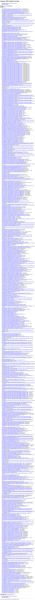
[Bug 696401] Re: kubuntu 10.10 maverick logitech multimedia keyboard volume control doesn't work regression (18, 23)
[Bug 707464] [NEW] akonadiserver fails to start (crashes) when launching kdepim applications (16, 444)
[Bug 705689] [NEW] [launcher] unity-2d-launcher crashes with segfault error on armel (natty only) (16, 400)
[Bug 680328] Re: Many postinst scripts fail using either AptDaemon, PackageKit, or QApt (15, 388)
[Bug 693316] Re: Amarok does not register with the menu (10, 238)
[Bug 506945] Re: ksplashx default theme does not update (10, 257)
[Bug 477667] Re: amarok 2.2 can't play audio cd (9, 282)
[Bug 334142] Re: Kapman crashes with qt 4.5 (9, 181)
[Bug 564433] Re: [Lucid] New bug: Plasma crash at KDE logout (11, 536)
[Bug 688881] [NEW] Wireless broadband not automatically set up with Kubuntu (14, 274)
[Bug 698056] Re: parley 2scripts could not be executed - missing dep (12, 110)
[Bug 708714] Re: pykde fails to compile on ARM (9, 503)
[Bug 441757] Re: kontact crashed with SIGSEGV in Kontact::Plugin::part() (13, 352)
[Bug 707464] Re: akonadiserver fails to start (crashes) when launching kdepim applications (15, 445)
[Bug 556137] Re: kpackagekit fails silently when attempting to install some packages (14, 128)
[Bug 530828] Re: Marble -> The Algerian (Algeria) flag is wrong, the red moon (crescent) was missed (17, 85)
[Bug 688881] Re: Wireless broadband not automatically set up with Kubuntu (13, 275)
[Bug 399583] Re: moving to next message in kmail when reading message (13, 373)
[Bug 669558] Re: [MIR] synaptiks (7, 360)
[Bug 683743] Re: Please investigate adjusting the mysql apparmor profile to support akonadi (15, 246)
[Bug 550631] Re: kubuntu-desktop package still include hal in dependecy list (13, 178)
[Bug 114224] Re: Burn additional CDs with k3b (9, 254)
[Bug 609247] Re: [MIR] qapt (6, 244)
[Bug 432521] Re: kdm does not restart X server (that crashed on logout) (12, 450)
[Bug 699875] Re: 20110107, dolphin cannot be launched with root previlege (13, 129)
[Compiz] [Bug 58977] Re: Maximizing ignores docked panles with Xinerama (13, 576)
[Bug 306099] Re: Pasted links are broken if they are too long (11, 207)
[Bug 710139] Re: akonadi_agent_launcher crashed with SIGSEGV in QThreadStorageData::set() (16, 560)
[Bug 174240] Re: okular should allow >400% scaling (10, 186)
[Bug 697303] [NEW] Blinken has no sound (8, 59)
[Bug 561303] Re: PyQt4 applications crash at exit (9, 302)
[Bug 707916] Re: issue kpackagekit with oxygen (9, 475)
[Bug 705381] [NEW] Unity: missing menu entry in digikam (11, 334)
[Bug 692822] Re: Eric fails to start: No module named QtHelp (11, 403)
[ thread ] (9, 3)
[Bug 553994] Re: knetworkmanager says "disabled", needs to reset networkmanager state (15, 279)
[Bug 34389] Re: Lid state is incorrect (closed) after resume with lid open (12, 250)
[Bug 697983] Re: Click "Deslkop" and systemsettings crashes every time (12, 115)
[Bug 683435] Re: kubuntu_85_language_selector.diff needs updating (12, 397)
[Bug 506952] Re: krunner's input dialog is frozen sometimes (11, 184)
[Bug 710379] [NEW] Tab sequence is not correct (9, 570)
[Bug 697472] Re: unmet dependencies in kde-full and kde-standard (12, 183)
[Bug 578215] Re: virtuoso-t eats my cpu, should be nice (10, 177)
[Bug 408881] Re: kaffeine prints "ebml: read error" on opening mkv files (12, 152)
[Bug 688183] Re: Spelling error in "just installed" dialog (10, 308)
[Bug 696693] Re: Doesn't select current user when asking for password (12, 34)
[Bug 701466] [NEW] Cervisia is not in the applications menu (11, 221)
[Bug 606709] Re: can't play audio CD (7, 188)
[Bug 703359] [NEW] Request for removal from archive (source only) (12, 286)
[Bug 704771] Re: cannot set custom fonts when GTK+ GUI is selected (12, 318)
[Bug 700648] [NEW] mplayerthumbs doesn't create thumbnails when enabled (13, 162)
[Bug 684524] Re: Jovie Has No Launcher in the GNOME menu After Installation (14, 578)
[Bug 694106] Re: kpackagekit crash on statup (9, 36)
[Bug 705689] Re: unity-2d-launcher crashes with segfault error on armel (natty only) (14, 430)
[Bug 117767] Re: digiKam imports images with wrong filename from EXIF (13, 494)
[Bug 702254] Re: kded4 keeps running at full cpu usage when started (12, 256)
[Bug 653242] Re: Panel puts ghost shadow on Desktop (10, 241)
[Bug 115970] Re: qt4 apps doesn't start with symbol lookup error (11, 354)
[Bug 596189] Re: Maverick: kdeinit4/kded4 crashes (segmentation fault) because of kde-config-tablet (17, 556)
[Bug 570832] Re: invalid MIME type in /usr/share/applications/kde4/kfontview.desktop (15, 185)
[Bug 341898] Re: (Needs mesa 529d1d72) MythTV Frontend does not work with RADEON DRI (16, 434)
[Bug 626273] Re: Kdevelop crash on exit (8, 264)
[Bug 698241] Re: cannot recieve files (7, 201)
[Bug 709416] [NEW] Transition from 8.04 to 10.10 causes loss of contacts (13, 525)
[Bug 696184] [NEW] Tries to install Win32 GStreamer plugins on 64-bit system (13, 11)
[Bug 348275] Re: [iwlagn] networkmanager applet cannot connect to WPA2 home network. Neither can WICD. (18, 380)
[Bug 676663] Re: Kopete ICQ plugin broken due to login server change (12, 127)
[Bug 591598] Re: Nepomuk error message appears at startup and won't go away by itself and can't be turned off (18, 331)
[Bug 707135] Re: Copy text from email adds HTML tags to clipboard (12, 429)
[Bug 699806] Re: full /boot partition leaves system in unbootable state (12, 124)
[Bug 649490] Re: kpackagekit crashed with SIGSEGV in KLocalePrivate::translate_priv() (15, 537)
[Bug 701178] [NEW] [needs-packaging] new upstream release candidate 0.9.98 (13, 190)
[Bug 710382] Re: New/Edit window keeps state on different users (11, 573)
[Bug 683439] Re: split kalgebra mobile (8, 230)
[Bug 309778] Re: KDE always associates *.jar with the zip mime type (12, 272)
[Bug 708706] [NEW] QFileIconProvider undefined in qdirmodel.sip (12, 499)
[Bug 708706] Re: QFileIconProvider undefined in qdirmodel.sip (11, 500)
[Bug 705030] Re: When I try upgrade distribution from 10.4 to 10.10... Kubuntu (13, 321)
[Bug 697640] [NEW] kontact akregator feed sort (9, 88)
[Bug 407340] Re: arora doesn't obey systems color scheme (10, 583)
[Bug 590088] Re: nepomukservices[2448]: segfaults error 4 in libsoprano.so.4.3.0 (14, 117)
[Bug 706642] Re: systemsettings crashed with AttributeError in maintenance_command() (15, 425)
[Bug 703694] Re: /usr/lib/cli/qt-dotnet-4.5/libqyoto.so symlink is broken (12, 296)
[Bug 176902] (4, 172)
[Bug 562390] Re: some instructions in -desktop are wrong (10, 372)
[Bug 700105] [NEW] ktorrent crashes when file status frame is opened (12, 137)
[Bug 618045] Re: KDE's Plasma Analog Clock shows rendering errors (12, 197)
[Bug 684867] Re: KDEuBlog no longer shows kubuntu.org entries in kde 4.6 (13, 242)
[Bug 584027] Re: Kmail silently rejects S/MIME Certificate (11, 249)
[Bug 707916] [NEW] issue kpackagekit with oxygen (10, 474)
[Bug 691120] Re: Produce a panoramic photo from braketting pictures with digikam (14, 57)
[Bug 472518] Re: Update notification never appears (9, 456)
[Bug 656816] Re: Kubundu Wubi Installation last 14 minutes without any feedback (14, 247)
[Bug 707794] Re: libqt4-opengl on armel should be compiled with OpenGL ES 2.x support (15, 466)
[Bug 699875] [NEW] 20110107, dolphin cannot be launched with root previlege (13, 126)
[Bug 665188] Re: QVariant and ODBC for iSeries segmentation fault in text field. (14, 214)
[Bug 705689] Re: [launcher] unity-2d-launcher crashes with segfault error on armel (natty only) (16, 398)
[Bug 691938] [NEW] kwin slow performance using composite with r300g (13, 271)
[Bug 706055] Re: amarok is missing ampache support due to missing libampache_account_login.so (16, 363)
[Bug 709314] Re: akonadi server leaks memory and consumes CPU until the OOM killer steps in (16, 521)
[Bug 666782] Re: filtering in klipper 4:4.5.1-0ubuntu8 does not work (12, 327)
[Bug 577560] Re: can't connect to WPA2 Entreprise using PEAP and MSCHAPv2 (14, 309)
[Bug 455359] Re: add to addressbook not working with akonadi (11, 276)
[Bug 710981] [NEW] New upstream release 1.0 (9, 588)
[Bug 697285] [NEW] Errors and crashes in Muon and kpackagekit (11, 58)
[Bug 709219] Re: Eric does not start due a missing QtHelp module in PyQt (13, 516)
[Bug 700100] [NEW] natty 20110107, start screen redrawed (11, 135)
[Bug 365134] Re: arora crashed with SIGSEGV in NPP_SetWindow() (12, 478)
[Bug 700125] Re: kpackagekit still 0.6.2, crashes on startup (10, 140)
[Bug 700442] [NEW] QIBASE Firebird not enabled (9, 157)
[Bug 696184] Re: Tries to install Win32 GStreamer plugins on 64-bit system (13, 12)
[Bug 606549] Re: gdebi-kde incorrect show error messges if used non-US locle (13, 557)
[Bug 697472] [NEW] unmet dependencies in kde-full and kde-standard (12, 82)
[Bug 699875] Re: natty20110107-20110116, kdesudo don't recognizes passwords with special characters (17, 454)
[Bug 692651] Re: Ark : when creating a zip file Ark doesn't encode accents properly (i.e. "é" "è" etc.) (16, 87)
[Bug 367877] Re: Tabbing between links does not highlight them (11, 307)
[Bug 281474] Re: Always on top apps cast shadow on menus (11, 587)
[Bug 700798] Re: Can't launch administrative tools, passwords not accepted (13, 169)
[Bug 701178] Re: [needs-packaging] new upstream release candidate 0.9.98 (13, 191)
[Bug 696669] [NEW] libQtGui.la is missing (8, 30)
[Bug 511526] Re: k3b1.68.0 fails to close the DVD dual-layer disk (11, 10)
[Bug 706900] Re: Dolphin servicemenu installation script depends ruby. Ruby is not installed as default (17, 479)
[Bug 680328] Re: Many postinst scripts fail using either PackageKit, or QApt (13, 447)
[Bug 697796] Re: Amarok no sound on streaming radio (10, 94)
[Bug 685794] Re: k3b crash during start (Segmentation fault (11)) (11, 18)
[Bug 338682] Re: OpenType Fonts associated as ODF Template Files (12, 446)
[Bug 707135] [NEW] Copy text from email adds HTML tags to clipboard (12, 411)
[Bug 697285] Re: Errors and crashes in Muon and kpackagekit (11, 92)
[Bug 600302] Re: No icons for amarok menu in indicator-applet (11, 233)
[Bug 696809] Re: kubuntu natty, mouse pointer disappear (10, 141)
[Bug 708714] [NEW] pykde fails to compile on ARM (10, 501)
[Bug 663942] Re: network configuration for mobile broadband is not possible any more (14, 323)
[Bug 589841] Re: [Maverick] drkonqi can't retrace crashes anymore (12, 204)
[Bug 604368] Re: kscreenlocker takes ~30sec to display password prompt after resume (14, 258)
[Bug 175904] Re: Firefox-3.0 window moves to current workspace (12, 108)
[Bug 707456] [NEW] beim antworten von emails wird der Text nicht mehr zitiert (14, 443)
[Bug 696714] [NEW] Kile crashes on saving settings (10, 35)
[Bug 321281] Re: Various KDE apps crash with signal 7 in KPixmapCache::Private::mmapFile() (16, 355)
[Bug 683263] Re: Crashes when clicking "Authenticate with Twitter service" (13, 585)
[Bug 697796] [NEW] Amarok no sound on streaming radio (10, 93)
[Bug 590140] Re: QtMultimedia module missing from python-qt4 (11, 387)
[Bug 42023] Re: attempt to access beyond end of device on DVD (11, 8)
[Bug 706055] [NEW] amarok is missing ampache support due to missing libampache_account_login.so (17, 357)
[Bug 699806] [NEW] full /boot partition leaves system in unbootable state (13, 123)
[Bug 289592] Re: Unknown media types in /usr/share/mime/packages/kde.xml (13, 369)
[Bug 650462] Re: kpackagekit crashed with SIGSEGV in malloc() (11, 538)
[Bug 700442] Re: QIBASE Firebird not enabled (9, 158)
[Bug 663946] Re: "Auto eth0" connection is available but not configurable (13, 339)
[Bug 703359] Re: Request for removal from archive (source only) (11, 287)
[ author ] (15, 3)
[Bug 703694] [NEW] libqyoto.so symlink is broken (9, 295)
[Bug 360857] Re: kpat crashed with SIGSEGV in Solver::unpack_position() (13, 412)
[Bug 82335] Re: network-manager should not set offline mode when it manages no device (15, 402)
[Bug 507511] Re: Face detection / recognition (9, 209)
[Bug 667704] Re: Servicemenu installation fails (9, 514)
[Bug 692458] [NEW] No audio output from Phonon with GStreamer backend (13, 269)
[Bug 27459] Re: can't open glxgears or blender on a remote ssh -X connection (13, 453)
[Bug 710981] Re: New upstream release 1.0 (8, 589)
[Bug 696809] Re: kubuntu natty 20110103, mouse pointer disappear (12, 38)
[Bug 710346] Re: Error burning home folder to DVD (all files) (11, 566)
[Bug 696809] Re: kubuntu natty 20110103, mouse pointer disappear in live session (14, 44)
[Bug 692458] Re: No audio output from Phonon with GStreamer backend (12, 268)
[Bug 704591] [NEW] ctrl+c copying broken (8, 314)
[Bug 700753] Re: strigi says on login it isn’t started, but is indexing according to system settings (16, 218)
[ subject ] (12, 3)
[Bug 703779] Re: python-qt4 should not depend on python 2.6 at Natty (12, 476)
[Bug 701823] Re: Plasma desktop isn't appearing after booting (11, 252)
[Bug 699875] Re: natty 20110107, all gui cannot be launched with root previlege (14, 131)
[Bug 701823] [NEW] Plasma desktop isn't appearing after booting (11, 253)
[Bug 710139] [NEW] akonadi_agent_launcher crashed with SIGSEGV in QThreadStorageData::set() (16, 558)
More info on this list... (5, 4)
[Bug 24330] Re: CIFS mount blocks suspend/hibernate (10, 379)
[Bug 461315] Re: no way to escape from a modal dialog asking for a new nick (13, 486)
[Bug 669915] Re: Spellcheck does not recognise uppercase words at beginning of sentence (15, 260)
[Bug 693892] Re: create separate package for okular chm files (11, 319)
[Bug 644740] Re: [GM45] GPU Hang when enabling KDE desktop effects (13, 251)
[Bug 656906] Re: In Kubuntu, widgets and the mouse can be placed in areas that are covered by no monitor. (17, 493)
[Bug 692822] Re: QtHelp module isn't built (8, 415)
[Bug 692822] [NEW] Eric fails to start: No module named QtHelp (11, 404)
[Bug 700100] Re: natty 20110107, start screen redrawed (10, 136)
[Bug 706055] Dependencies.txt (6, 359)
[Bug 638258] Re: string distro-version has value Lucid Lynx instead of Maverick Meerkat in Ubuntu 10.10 (17, 31)
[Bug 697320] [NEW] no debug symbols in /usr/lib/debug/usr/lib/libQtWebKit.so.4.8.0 (14, 61)
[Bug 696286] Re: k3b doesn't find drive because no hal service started (12, 17)
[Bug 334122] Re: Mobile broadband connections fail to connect (11, 390)
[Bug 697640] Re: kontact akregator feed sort (8, 539)
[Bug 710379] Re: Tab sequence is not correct (8, 571)
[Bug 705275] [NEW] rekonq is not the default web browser (11, 324)
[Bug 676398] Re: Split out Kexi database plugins (9, 441)
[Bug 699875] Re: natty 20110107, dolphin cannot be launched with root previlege (14, 130)
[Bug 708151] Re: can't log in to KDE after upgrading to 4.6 (11, 529)
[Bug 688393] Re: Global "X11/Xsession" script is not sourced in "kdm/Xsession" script (15, 56)
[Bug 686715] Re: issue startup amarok (8, 200)
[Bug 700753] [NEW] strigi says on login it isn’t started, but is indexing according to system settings (16, 163)
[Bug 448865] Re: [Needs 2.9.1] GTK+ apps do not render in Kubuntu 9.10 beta (13, 451)
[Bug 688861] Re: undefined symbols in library (9, 424)
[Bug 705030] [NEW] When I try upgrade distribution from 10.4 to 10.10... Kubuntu (14, 320)
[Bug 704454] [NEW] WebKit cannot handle (8, 311)
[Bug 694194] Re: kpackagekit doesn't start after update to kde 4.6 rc (12, 180)
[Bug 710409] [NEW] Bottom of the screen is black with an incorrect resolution (13, 574)
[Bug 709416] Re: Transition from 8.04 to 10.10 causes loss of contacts (12, 526)
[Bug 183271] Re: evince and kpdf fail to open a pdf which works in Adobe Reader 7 (14, 440)
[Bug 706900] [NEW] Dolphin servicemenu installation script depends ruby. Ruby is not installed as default (17, 385)
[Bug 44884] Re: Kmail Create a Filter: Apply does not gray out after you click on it (14, 212)
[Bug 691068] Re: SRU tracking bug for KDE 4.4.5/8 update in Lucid (12, 63)
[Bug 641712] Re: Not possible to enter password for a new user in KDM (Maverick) (14, 107)
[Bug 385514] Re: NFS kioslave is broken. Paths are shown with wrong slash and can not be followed (16, 202)
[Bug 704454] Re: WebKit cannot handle (8, 312)
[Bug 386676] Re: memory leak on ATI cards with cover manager (11, 442)
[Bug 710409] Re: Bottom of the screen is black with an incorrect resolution (13, 575)
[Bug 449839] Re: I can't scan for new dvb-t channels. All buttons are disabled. (13, 29)
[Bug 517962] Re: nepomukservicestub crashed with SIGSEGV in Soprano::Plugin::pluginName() (16, 179)
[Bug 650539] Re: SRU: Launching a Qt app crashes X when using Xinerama (13, 159)
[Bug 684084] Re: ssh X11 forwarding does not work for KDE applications (13, 161)
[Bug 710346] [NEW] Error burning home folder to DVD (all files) (12, 565)
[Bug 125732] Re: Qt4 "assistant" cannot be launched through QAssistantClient (13, 495)
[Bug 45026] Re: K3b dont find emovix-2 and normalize (10, 84)
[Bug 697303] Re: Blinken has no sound (8, 60)
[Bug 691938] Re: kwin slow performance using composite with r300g (12, 270)
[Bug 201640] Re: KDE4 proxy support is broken (9, 196)
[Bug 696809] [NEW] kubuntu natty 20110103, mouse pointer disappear (12, 39)
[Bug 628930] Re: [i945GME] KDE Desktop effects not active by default (12, 423)
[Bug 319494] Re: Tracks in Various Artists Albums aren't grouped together (13, 176)
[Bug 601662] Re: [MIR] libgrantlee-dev (8, 315)
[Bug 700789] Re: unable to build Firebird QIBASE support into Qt (12, 167)
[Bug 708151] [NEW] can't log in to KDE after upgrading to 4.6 (11, 528)
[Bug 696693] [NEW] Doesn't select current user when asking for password (13, 33)
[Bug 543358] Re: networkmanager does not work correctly (10, 278)
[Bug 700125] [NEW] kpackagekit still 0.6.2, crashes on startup (11, 139)
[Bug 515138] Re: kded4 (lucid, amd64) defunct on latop (10, 27)
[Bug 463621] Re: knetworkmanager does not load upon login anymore (12, 277)
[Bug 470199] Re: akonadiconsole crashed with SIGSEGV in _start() (12, 151)
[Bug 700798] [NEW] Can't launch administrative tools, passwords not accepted (13, 168)
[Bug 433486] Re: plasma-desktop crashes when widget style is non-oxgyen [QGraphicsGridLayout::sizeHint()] (18, 40)
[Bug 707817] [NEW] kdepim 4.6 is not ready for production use (11, 468)
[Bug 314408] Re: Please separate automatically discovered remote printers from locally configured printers (17, 340)
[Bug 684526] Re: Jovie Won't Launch (7, 579)
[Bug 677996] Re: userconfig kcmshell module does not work (11, 248)
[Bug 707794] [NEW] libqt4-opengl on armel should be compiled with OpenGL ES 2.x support (16, 465)
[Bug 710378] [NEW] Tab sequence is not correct (9, 569)
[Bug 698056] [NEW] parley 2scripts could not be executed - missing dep (12, 109)
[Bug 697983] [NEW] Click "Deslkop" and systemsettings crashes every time (13, 106)
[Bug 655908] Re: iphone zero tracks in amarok (9, 208)
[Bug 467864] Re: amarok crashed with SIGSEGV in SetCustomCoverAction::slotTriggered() (15, 349)
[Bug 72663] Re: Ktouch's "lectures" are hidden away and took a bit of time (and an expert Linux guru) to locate (18, 377)
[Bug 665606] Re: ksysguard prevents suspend (9, 144)
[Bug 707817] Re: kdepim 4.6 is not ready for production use (11, 497)
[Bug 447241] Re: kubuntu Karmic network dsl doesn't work (11, 105)
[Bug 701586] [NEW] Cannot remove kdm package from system (11, 229)
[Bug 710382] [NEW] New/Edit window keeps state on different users (12, 572)
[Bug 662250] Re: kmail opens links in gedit (8, 303)
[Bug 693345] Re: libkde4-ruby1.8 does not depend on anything (11, 496)
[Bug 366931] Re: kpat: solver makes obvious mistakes (10, 481)
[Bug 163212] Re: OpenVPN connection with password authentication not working (14, 170)
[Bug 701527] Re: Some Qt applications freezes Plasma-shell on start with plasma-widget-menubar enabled (17, 227)
